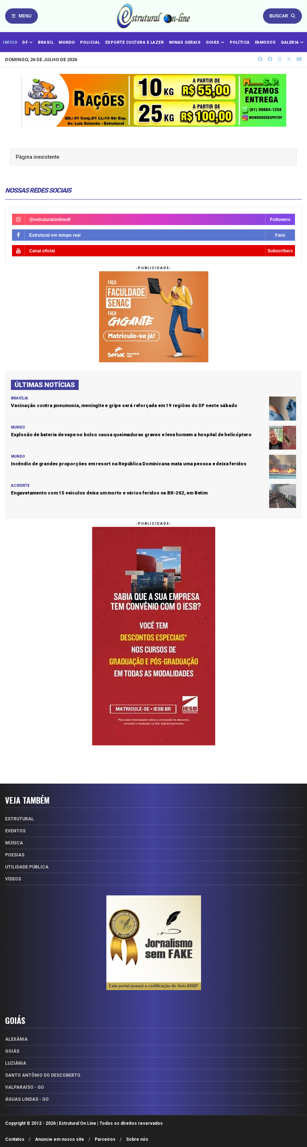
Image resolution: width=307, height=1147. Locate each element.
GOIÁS (215, 42)
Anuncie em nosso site (59, 1139)
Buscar (282, 16)
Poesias (14, 855)
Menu (21, 16)
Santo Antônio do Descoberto (42, 1075)
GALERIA (292, 42)
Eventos (15, 830)
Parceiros (105, 1139)
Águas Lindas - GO (27, 1099)
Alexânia (16, 1039)
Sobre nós (137, 1139)
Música (14, 843)
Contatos (14, 1139)
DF (27, 42)
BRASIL (46, 42)
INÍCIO (10, 42)
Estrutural (19, 818)
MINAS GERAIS (185, 42)
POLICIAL (90, 42)
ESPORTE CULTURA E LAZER (134, 42)
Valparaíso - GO (24, 1087)
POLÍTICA (240, 42)
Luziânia (15, 1063)
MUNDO (67, 42)
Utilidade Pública (26, 867)
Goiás (12, 1051)
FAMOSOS (265, 42)
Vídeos (13, 879)
